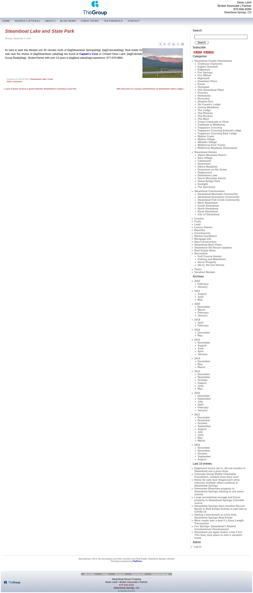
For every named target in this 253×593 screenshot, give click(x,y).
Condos (199, 218)
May (200, 299)
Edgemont (204, 69)
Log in (197, 546)
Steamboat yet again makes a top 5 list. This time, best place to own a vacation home (218, 535)
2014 (197, 358)
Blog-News (68, 21)
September (204, 398)
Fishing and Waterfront (212, 259)
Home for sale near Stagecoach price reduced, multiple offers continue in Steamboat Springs (217, 482)
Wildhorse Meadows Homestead (217, 148)
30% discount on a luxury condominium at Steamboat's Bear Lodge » (150, 89)
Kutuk (201, 84)
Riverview (204, 98)
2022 (197, 281)
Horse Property (207, 262)
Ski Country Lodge (209, 104)
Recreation (201, 253)
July (200, 401)
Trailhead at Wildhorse (211, 124)
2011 (197, 414)
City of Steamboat (209, 214)
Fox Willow (204, 75)
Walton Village (206, 139)
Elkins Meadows (208, 166)
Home (6, 21)
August (202, 294)
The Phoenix (205, 113)
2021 (197, 291)
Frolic (50, 79)
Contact (134, 21)
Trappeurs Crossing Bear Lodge (217, 133)
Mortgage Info (203, 239)
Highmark (204, 78)
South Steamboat (208, 205)
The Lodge (204, 110)
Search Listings (27, 21)
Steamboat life (138, 574)
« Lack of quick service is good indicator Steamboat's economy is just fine (39, 89)
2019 (197, 319)
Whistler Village (207, 142)
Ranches (199, 230)
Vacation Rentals (204, 272)
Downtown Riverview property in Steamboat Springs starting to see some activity (219, 491)
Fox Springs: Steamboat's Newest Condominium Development (215, 528)
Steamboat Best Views (208, 244)
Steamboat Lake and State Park (39, 31)
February (203, 284)
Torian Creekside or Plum (213, 121)
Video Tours (90, 21)
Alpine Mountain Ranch (212, 155)
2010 (197, 445)
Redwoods (204, 95)
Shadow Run (205, 101)
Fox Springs (205, 72)
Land (197, 224)
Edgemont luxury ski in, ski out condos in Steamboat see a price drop (219, 470)
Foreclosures (202, 233)
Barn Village (205, 158)
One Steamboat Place (211, 90)
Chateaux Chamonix (210, 63)
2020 (197, 304)
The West (203, 119)
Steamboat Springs (160, 574)
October (202, 380)
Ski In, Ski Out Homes (211, 265)
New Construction (205, 241)
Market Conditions (205, 236)
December (204, 332)
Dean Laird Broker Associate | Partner (234, 4)
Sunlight (203, 184)
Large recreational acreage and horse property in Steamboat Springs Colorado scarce (219, 500)
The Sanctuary (206, 187)
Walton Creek (206, 136)
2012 (197, 393)
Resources (120, 574)
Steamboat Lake (38, 79)
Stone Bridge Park (209, 181)
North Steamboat (208, 208)
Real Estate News (205, 250)
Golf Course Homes (210, 256)
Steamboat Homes (205, 152)
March (201, 309)
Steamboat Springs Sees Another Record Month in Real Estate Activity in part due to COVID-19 (220, 509)
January (202, 286)
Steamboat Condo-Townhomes (213, 61)
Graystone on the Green (212, 169)
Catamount (204, 160)
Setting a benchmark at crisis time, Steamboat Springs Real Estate (215, 516)
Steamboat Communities (209, 191)
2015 (197, 339)
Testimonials (113, 21)
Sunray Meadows (208, 107)
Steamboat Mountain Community (218, 194)
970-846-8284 (242, 9)
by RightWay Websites (126, 591)
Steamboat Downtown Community (219, 197)
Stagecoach (205, 172)
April (200, 322)
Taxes (198, 269)
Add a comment (14, 81)
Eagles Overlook (208, 66)
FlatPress (137, 561)
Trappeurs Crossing (210, 127)
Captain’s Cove (88, 54)
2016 (197, 329)
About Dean (89, 574)
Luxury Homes (203, 227)
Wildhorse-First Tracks (211, 145)
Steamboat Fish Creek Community (219, 200)
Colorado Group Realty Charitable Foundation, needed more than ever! (216, 475)
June (201, 296)
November (204, 306)
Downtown (204, 163)
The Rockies (205, 116)
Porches (203, 92)
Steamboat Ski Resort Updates (213, 247)
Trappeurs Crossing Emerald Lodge (219, 130)
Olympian (203, 87)
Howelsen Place (207, 81)
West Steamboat (208, 202)
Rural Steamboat (208, 211)
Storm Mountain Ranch (212, 178)
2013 (197, 371)
